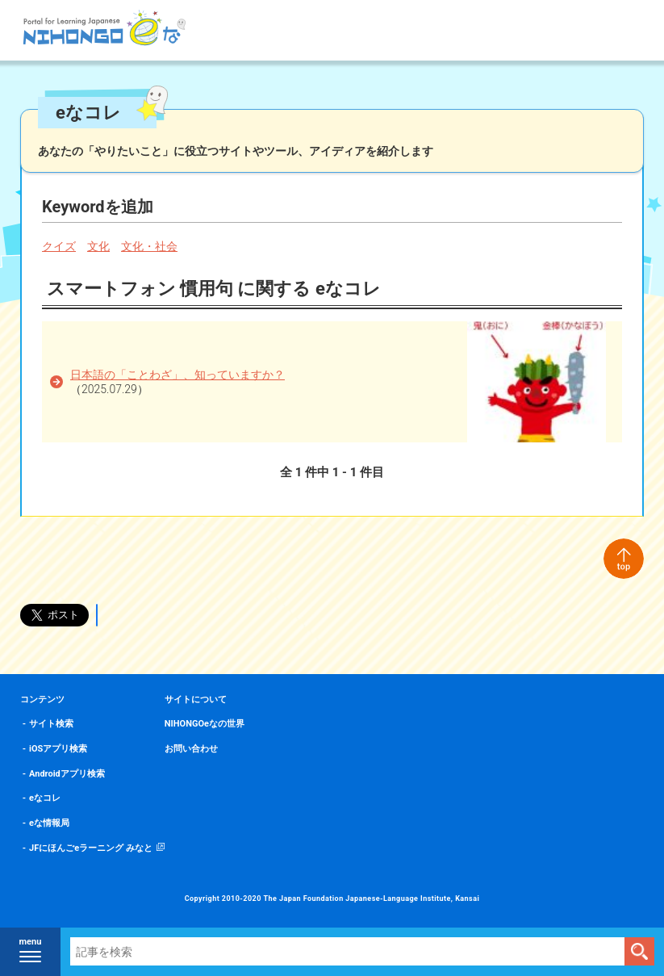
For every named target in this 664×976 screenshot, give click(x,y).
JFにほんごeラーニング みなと (90, 848)
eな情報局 (49, 823)
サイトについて (196, 699)
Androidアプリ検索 (67, 774)
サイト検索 (51, 723)
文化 (98, 246)
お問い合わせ (191, 749)
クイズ (59, 246)
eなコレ (45, 798)
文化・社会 (149, 246)
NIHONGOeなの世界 (204, 723)
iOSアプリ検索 (58, 749)
